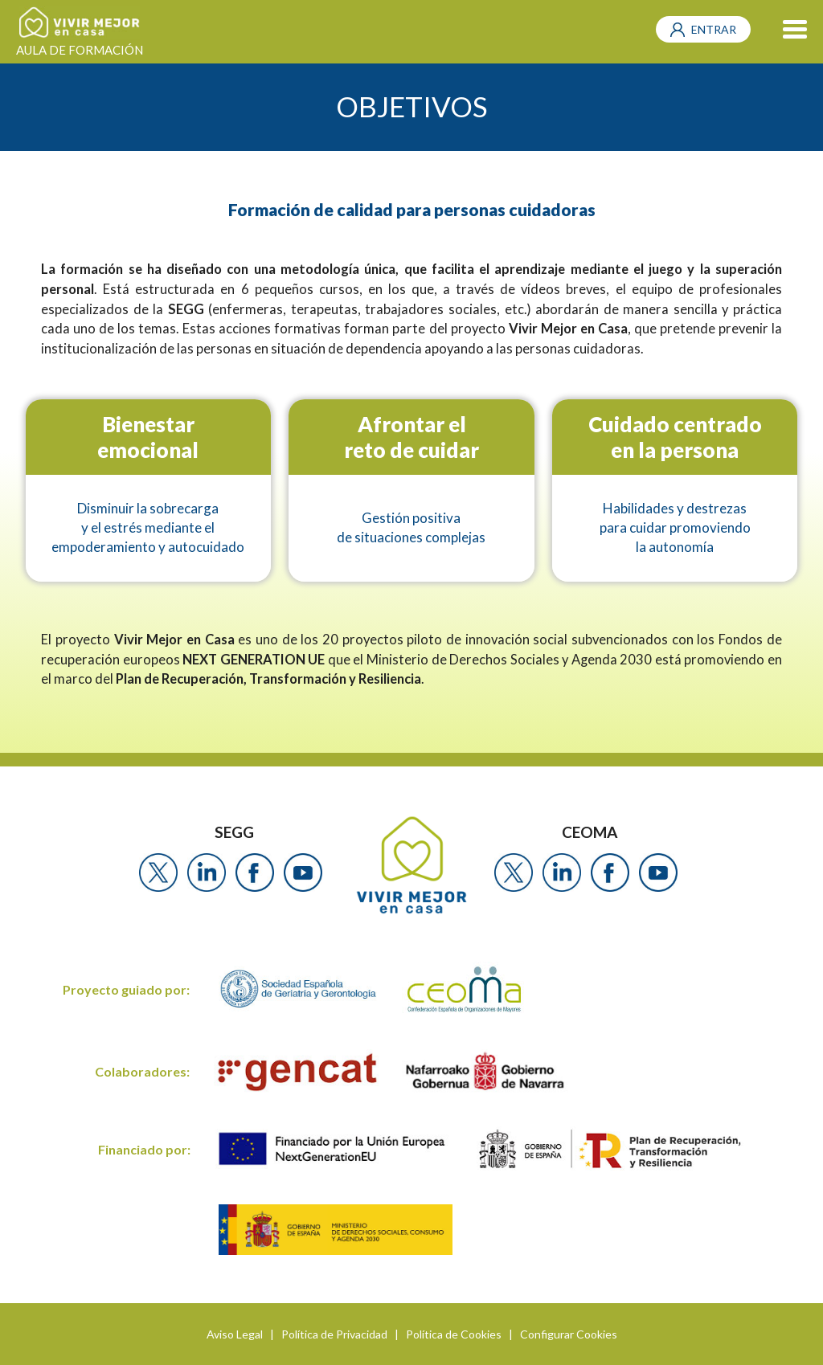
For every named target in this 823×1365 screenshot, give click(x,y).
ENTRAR (713, 29)
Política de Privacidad (334, 1334)
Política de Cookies (454, 1334)
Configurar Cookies (568, 1334)
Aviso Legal (235, 1334)
